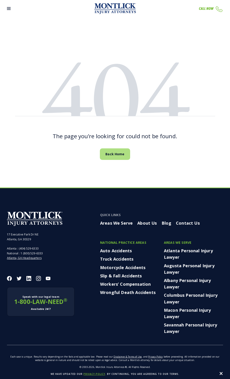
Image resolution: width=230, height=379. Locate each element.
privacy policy (94, 374)
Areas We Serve (116, 223)
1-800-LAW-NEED (40, 303)
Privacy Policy (155, 356)
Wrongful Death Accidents (128, 292)
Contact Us (188, 223)
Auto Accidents (116, 250)
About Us (147, 223)
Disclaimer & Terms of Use (127, 356)
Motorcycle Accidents (122, 267)
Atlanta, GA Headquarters (24, 258)
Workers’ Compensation (125, 284)
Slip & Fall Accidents (121, 276)
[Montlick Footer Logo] (34, 219)
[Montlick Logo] (115, 8)
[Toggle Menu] (8, 8)
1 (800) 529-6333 (32, 253)
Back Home (114, 154)
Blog (167, 223)
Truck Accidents (116, 259)
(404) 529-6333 (29, 248)
